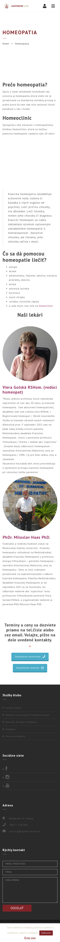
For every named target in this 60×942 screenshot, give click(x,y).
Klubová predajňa (15, 736)
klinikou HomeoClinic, (15, 129)
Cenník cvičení (13, 707)
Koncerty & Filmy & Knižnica (21, 722)
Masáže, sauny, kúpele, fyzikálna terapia (27, 715)
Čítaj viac (30, 937)
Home (6, 43)
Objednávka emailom (30, 667)
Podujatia (10, 729)
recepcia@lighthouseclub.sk (24, 831)
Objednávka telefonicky (30, 656)
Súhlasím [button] (46, 933)
